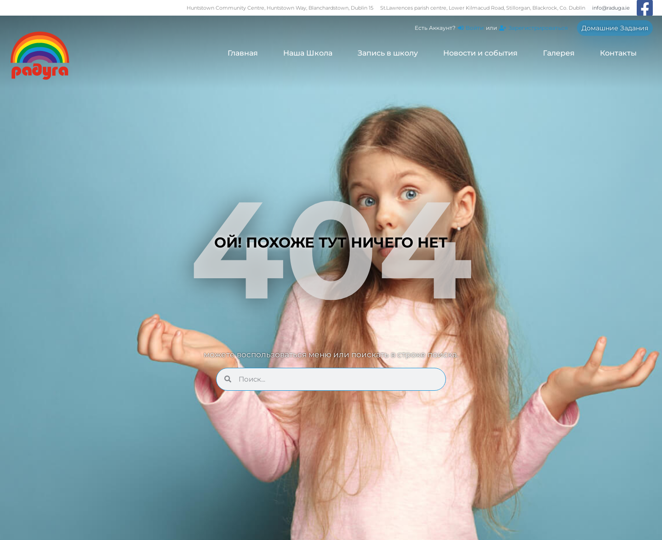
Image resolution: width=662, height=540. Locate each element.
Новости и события (480, 53)
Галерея (559, 53)
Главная (243, 53)
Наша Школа (307, 53)
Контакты (618, 53)
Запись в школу (388, 53)
